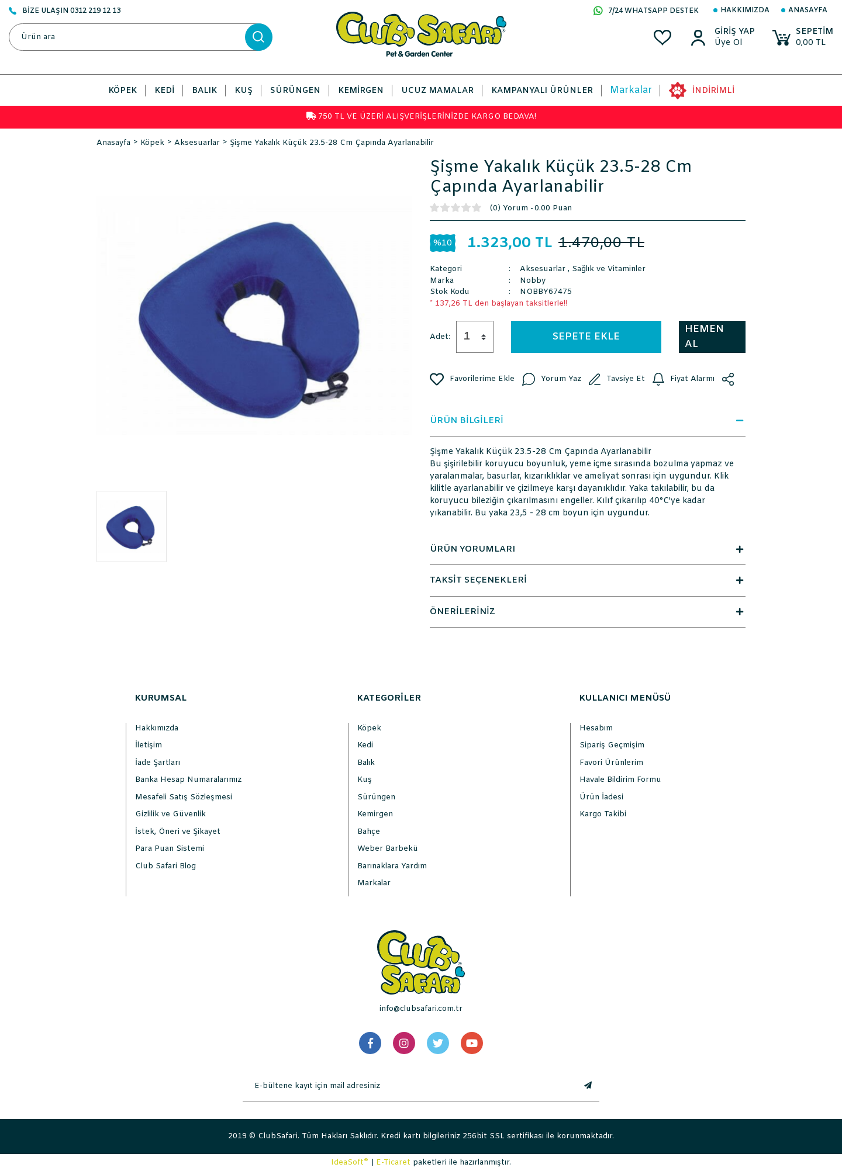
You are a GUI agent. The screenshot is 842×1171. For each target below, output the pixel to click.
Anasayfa (807, 10)
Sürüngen (376, 797)
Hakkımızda (744, 10)
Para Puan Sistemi (169, 849)
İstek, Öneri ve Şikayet (177, 832)
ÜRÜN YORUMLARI (588, 549)
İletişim (148, 745)
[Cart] (802, 37)
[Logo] (421, 34)
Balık (366, 763)
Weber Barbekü (387, 849)
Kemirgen (375, 814)
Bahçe (368, 832)
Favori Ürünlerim (611, 763)
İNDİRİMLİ (713, 90)
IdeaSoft (349, 1162)
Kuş (364, 780)
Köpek (369, 728)
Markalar (631, 90)
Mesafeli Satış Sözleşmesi (183, 797)
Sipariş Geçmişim (611, 745)
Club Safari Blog (165, 866)
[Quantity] (475, 337)
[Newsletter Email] (409, 1086)
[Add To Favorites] (472, 379)
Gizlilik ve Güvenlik (170, 814)
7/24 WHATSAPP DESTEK (646, 12)
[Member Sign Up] (735, 43)
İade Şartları (157, 763)
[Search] (140, 37)
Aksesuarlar (542, 269)
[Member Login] (735, 32)
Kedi (365, 745)
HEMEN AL (704, 337)
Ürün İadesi (601, 797)
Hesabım (596, 728)
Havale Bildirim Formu (620, 780)
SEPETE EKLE (586, 337)
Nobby (533, 281)
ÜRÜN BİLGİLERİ (588, 421)
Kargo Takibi (602, 814)
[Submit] (587, 1086)
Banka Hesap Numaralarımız (188, 780)
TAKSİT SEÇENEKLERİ (588, 580)
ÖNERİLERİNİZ (588, 612)
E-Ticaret (393, 1162)
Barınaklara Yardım (392, 866)
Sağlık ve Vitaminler (609, 269)
